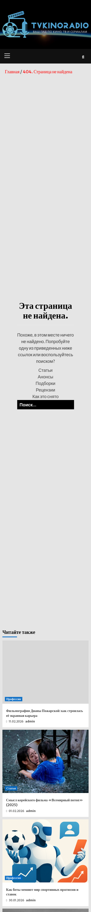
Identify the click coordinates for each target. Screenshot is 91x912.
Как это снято (46, 396)
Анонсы (45, 376)
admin (30, 721)
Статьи (45, 370)
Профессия (13, 699)
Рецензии (45, 389)
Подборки (45, 383)
